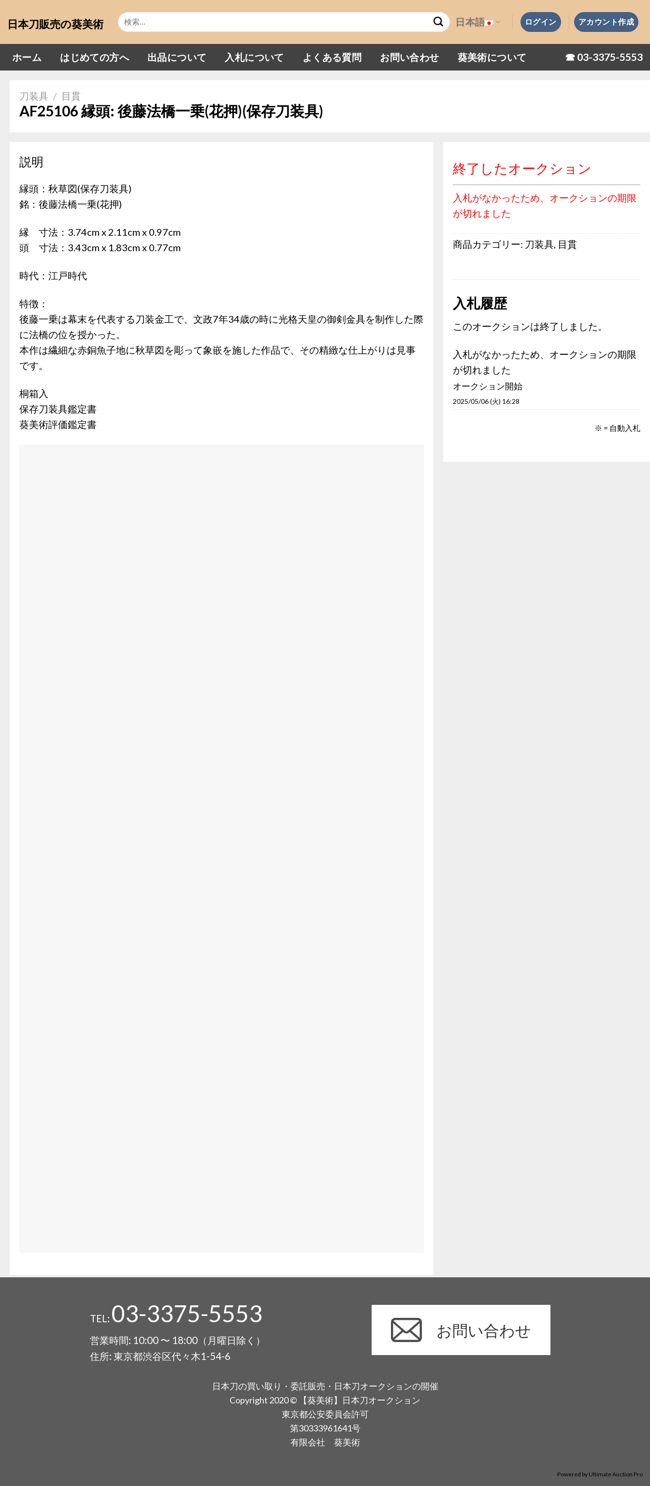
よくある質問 (332, 57)
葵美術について (492, 57)
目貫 (71, 95)
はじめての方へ (94, 57)
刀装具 (33, 95)
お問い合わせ (409, 57)
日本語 (477, 22)
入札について (254, 57)
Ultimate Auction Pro (616, 1474)
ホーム (27, 57)
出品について (176, 57)
